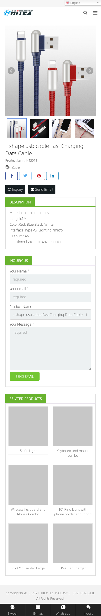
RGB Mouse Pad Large (28, 568)
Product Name (21, 306)
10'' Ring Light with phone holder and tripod (73, 512)
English (73, 3)
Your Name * (19, 271)
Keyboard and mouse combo (73, 453)
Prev (11, 70)
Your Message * (22, 324)
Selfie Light (28, 450)
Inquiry (15, 189)
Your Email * (19, 289)
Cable (16, 167)
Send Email (42, 189)
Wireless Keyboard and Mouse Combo (28, 512)
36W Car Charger (73, 568)
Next (89, 70)
